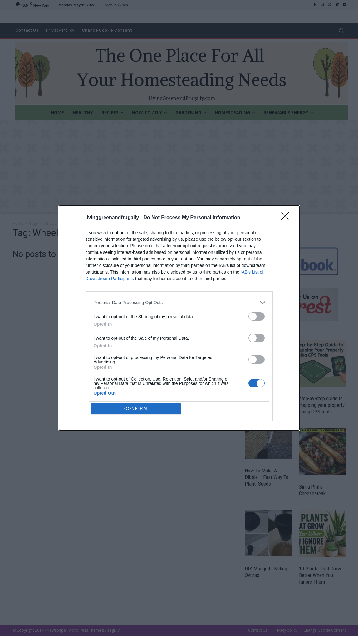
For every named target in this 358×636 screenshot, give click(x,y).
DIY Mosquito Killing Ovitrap (266, 571)
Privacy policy (285, 630)
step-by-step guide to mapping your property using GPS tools (322, 405)
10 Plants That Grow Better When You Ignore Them (320, 575)
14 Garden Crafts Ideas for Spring (262, 401)
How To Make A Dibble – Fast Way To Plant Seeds (266, 477)
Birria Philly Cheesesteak (312, 490)
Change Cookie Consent (324, 630)
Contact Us (257, 630)
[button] (341, 30)
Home (17, 223)
